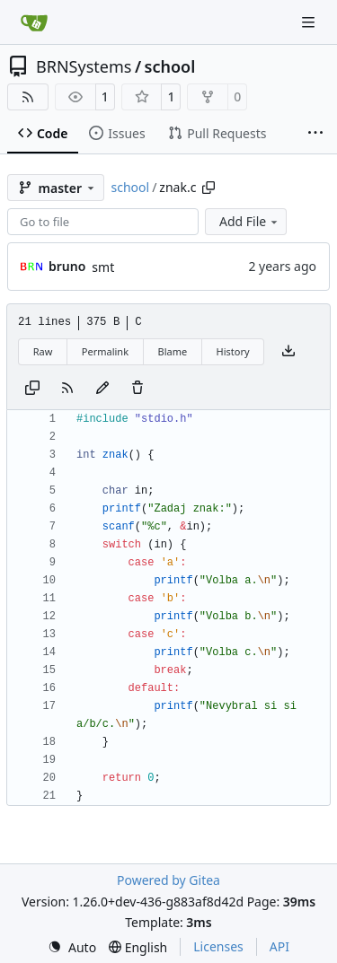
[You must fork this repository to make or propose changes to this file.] (102, 388)
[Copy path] (208, 187)
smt (103, 267)
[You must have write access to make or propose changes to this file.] (137, 388)
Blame (172, 351)
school (170, 66)
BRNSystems (83, 66)
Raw (43, 351)
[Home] (34, 22)
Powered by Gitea (168, 880)
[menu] (72, 947)
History (233, 351)
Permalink (105, 351)
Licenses (218, 946)
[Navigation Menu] (310, 22)
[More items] (315, 133)
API (279, 946)
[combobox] (103, 221)
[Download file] (288, 352)
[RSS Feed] (28, 96)
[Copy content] (32, 388)
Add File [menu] (249, 221)
